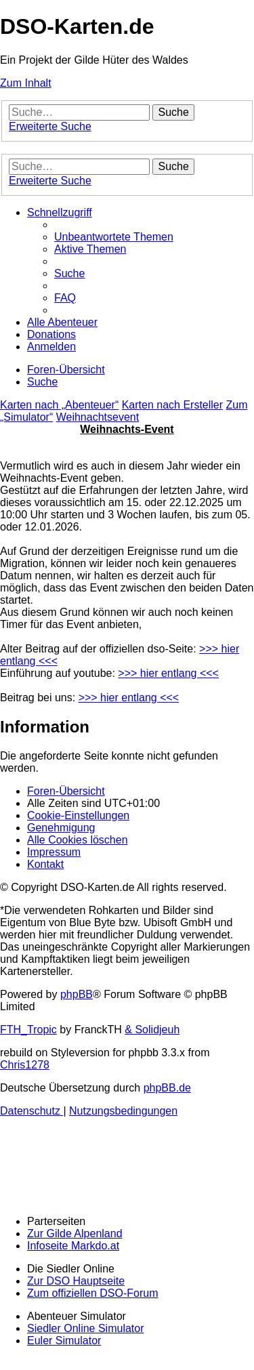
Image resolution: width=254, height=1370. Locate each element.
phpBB (76, 994)
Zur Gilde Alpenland (75, 1233)
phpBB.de (167, 1088)
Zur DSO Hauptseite (76, 1281)
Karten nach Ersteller (172, 405)
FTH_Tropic (28, 1029)
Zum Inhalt (25, 83)
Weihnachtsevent (97, 417)
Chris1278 (24, 1065)
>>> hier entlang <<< (168, 673)
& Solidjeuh (152, 1029)
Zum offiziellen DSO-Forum (92, 1293)
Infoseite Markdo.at (73, 1245)
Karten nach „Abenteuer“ (59, 405)
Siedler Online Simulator (85, 1328)
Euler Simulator (64, 1340)
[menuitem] (113, 237)
